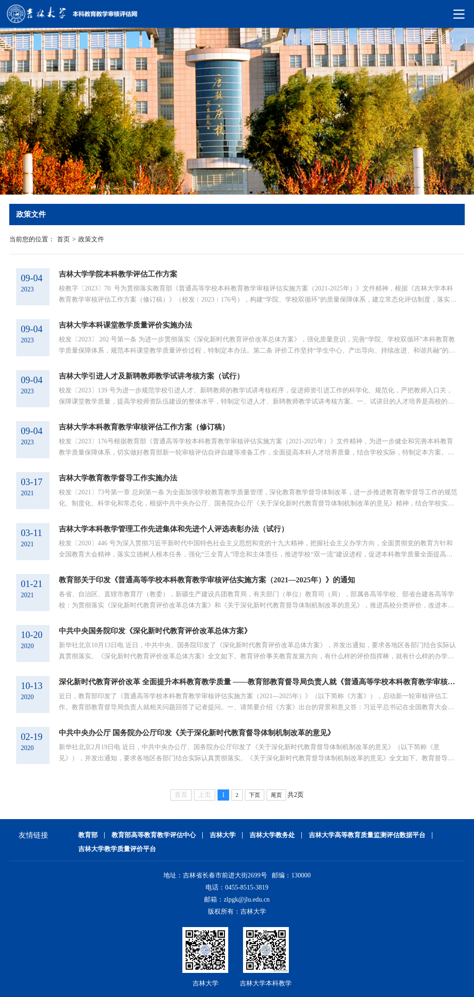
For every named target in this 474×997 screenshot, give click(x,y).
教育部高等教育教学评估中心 (154, 835)
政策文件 (91, 239)
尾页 (276, 795)
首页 (63, 239)
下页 (254, 795)
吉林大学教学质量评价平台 (117, 849)
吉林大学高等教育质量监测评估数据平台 (367, 835)
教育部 (88, 835)
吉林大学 (223, 835)
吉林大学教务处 (272, 835)
